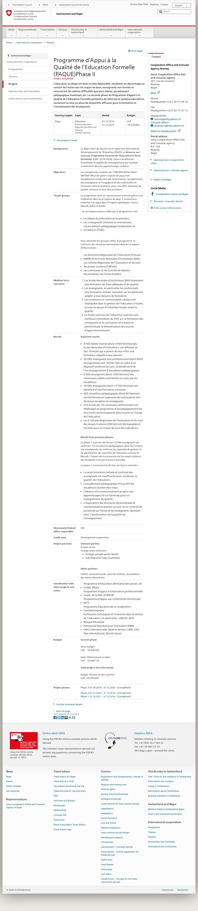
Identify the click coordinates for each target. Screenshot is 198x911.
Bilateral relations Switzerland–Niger (166, 809)
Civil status (106, 874)
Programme (154, 827)
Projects (152, 837)
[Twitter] (59, 717)
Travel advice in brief (64, 781)
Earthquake (59, 805)
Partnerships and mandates (161, 842)
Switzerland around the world (74, 5)
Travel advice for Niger (65, 776)
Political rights (108, 789)
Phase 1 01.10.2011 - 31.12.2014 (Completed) (106, 696)
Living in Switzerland (158, 786)
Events (9, 781)
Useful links (106, 860)
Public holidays (162, 179)
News (11, 32)
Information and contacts (160, 781)
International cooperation (140, 32)
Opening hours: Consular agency (170, 170)
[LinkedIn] (63, 717)
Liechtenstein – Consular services (117, 847)
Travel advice (47, 32)
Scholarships (107, 842)
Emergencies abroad (111, 799)
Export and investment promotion (165, 814)
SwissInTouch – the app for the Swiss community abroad (119, 881)
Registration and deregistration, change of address (122, 778)
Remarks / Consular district (168, 201)
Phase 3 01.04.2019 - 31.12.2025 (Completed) (106, 687)
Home (9, 42)
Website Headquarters (165, 131)
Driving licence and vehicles (114, 794)
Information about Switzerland (163, 791)
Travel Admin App (63, 829)
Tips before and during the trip (69, 786)
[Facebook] (55, 717)
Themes (152, 832)
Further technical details (69, 704)
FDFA (45, 5)
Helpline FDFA (143, 733)
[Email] (73, 717)
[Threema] (66, 717)
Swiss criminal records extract (115, 832)
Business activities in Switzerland (164, 796)
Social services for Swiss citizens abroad (120, 804)
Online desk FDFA (54, 733)
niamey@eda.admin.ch (167, 119)
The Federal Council (22, 5)
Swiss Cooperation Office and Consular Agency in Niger (25, 806)
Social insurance (109, 818)
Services (63, 32)
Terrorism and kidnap (64, 800)
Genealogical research (112, 837)
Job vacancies (12, 791)
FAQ (56, 796)
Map (155, 92)
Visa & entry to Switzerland (83, 32)
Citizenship (106, 869)
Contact (154, 56)
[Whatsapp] (70, 717)
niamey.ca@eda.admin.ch (169, 125)
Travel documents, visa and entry (70, 791)
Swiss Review (107, 864)
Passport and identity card (113, 784)
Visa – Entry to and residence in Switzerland (169, 776)
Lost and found (108, 823)
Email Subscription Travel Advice (69, 824)
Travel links (59, 820)
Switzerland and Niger (111, 32)
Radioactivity (60, 810)
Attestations (107, 813)
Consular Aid (60, 815)
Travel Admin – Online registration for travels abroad (120, 853)
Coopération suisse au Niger (172, 194)
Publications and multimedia (162, 846)
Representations (27, 32)
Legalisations (107, 808)
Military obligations (110, 828)
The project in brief (66, 140)
